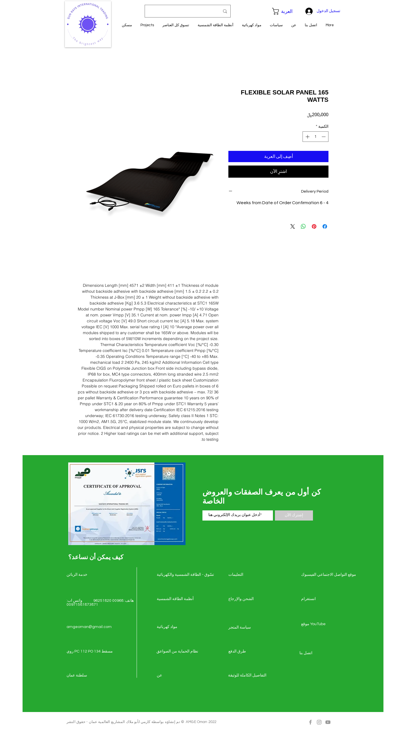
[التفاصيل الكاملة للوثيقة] (248, 675)
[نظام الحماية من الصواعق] (177, 651)
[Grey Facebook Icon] (310, 722)
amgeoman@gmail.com (89, 627)
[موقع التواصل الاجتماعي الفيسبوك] (328, 575)
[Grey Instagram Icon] (319, 722)
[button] (285, 11)
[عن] (177, 675)
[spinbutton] (315, 137)
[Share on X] (292, 226)
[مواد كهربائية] (177, 627)
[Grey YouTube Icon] (328, 722)
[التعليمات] (248, 575)
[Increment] (306, 137)
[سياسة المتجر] (248, 628)
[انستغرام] (321, 599)
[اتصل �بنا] (319, 653)
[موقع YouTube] (321, 624)
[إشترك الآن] (294, 515)
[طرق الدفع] (248, 651)
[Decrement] (324, 137)
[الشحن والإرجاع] (248, 599)
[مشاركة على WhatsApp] (303, 226)
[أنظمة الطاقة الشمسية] (177, 599)
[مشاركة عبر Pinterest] (314, 226)
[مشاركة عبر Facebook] (324, 226)
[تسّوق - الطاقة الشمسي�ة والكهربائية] (185, 575)
